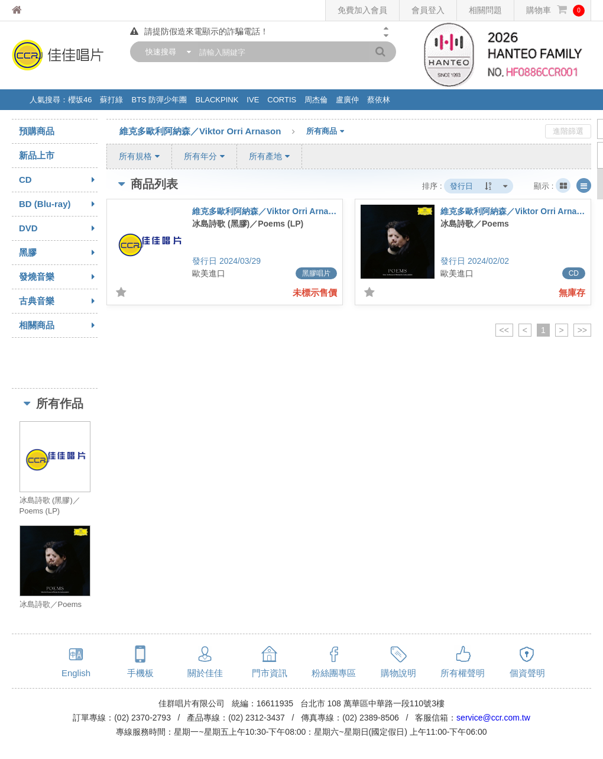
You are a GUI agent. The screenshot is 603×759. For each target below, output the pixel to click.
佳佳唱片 (39, 10)
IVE (253, 99)
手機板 (140, 673)
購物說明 (398, 673)
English (75, 673)
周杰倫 (316, 99)
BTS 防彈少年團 (159, 99)
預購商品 (36, 131)
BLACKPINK (216, 99)
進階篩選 (568, 131)
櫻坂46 (80, 99)
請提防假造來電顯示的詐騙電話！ (199, 31)
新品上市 (36, 155)
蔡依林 (378, 99)
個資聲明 (527, 673)
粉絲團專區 (334, 673)
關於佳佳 (205, 673)
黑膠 (58, 252)
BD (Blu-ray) (58, 204)
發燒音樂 (58, 277)
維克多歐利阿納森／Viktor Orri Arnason (212, 132)
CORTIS (281, 99)
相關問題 (485, 10)
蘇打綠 (111, 99)
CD (58, 180)
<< (504, 330)
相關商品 (58, 325)
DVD (58, 228)
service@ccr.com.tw (493, 717)
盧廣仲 (347, 99)
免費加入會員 (362, 10)
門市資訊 (269, 673)
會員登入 (428, 10)
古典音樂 (58, 301)
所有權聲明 (462, 673)
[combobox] (165, 51)
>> (582, 330)
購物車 (555, 10)
